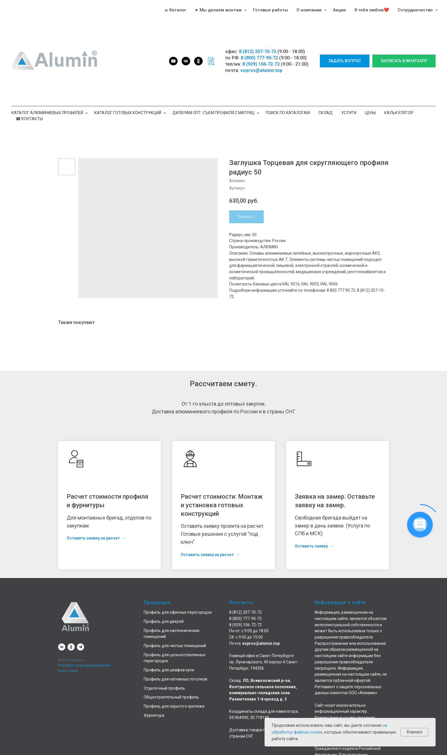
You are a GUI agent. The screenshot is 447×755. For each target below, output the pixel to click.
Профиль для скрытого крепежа (174, 706)
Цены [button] (370, 112)
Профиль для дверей (164, 621)
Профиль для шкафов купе (169, 670)
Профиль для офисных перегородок (178, 612)
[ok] (198, 61)
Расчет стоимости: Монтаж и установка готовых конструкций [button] (222, 505)
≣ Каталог (175, 10)
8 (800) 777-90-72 (259, 58)
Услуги (348, 112)
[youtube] (173, 61)
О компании (309, 10)
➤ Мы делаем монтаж (219, 10)
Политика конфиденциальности (84, 665)
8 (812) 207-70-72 (257, 51)
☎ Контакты (29, 118)
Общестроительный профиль (171, 697)
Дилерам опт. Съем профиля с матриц (213, 112)
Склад (325, 112)
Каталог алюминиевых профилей (47, 112)
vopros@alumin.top (261, 70)
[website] (211, 61)
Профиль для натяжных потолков (175, 679)
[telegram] (80, 647)
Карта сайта (68, 671)
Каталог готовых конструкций (128, 112)
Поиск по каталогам (288, 112)
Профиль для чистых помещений (175, 645)
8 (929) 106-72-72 (261, 64)
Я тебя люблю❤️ (371, 10)
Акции (339, 10)
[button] (344, 61)
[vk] (186, 61)
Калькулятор (398, 112)
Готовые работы (270, 10)
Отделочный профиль (164, 688)
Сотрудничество (416, 10)
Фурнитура (154, 715)
